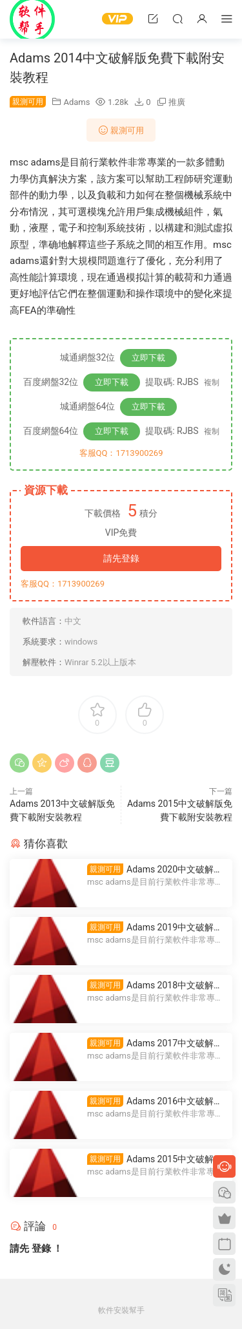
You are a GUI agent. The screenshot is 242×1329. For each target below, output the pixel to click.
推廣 (176, 102)
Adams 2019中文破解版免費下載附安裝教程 (155, 927)
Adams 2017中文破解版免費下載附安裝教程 (155, 1043)
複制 (211, 382)
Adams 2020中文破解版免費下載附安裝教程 (155, 869)
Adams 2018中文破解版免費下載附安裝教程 (155, 985)
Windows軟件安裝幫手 (32, 19)
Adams (76, 102)
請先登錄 (121, 558)
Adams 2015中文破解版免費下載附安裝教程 (155, 1159)
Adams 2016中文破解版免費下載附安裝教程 (155, 1101)
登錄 (41, 1248)
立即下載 (148, 358)
